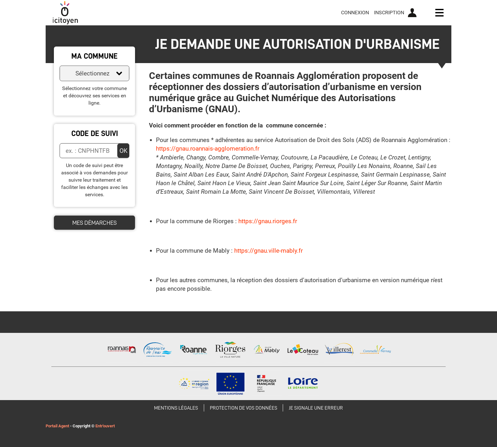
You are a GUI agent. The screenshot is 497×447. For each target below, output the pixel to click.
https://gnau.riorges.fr (267, 221)
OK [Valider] (123, 150)
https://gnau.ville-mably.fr (268, 250)
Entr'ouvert (105, 426)
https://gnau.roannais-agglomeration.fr (207, 148)
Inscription (389, 13)
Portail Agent (57, 426)
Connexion (355, 13)
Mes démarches (94, 222)
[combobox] (94, 73)
